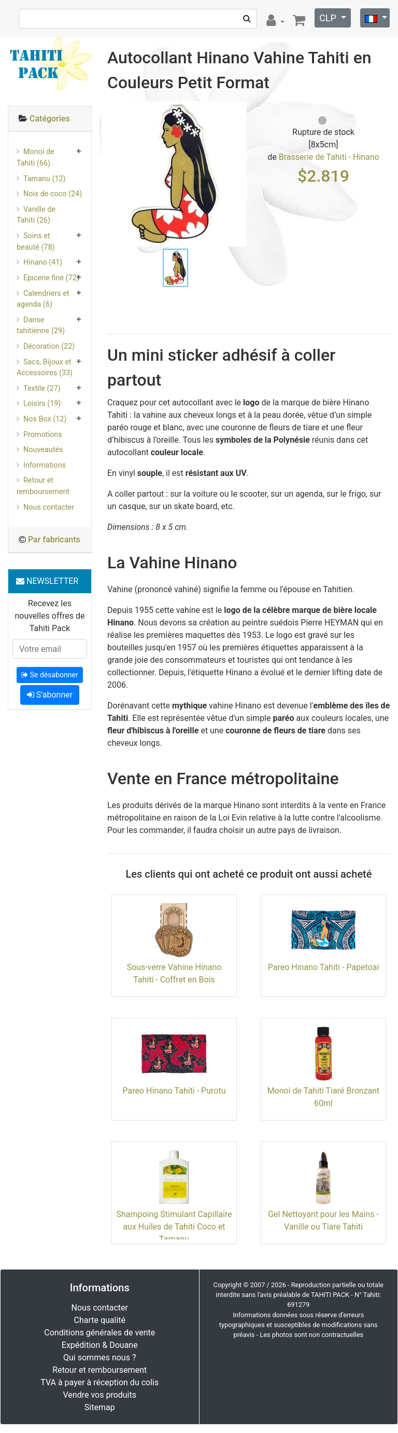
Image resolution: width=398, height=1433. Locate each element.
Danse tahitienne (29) (41, 326)
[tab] (49, 119)
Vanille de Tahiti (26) (36, 215)
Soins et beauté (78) (36, 241)
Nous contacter (48, 507)
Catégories (50, 119)
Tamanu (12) (44, 178)
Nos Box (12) (44, 419)
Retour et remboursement (43, 486)
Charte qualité (99, 1320)
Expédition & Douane (100, 1345)
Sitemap (99, 1407)
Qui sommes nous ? (99, 1357)
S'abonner (50, 695)
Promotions (42, 434)
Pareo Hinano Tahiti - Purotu (174, 1091)
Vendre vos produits (100, 1395)
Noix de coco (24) (52, 193)
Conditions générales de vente (99, 1333)
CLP (328, 17)
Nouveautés (43, 449)
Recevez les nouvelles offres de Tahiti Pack (49, 615)
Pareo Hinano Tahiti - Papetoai (323, 967)
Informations (44, 465)
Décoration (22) (49, 346)
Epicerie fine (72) (51, 278)
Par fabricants (54, 539)
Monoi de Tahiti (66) (35, 157)
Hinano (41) (42, 262)
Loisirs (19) (42, 403)
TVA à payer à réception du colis (99, 1382)
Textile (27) (42, 388)
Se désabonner (49, 675)
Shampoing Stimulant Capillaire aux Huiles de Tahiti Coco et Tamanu (174, 1226)
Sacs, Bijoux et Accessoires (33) (45, 368)
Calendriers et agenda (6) (43, 299)
